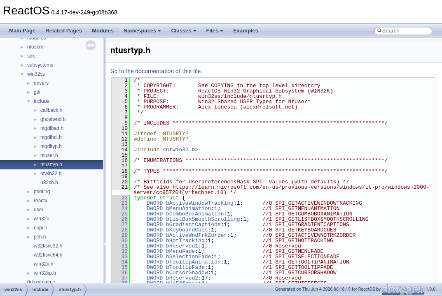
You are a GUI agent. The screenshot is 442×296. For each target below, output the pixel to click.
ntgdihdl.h (51, 137)
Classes (183, 31)
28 (120, 230)
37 (120, 278)
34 (120, 262)
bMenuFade (180, 251)
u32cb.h (49, 182)
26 (120, 219)
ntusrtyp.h (51, 164)
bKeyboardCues (187, 230)
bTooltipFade (185, 267)
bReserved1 (182, 246)
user (38, 210)
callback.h (51, 110)
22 (120, 197)
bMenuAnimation (188, 208)
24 (120, 208)
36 (120, 272)
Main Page (22, 31)
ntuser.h (49, 155)
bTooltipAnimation (193, 262)
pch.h (40, 237)
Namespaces (142, 31)
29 (120, 235)
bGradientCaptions (193, 224)
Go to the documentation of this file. (156, 71)
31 (120, 246)
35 (120, 267)
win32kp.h (45, 273)
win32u (41, 219)
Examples (245, 31)
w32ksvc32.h (48, 246)
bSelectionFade (188, 256)
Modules (103, 31)
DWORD (155, 203)
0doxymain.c (41, 282)
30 (120, 240)
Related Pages (63, 31)
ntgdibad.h (51, 128)
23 (120, 203)
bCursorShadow (187, 272)
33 (120, 256)
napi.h (40, 228)
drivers (41, 83)
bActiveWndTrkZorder (196, 235)
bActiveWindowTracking (200, 203)
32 (120, 251)
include (41, 101)
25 (120, 213)
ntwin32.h (50, 173)
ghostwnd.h (52, 119)
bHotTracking (185, 240)
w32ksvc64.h (48, 255)
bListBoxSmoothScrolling (203, 219)
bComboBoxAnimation (195, 213)
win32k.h (43, 264)
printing (42, 191)
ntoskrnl (35, 47)
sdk (31, 56)
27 (120, 224)
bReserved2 (182, 278)
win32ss (36, 74)
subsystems (40, 65)
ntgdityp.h (51, 146)
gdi (37, 92)
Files (215, 31)
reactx (40, 201)
